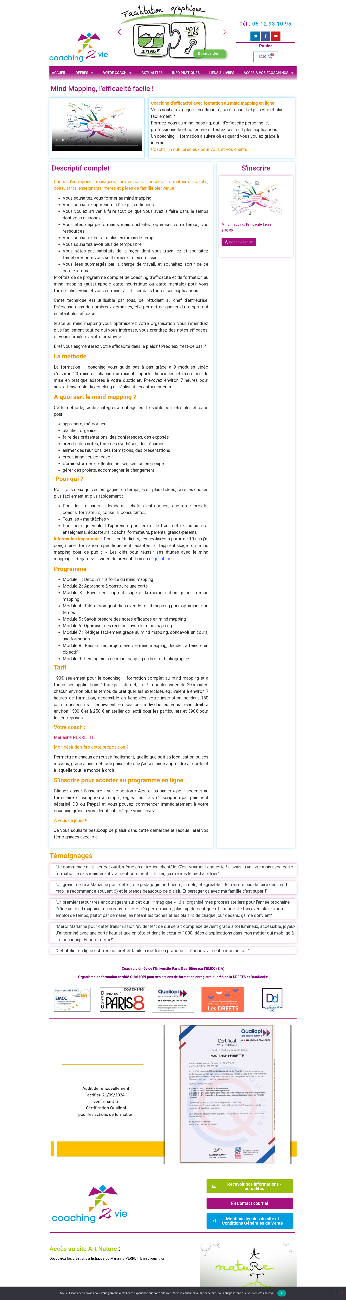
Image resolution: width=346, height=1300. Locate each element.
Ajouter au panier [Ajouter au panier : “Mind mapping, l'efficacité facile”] (239, 242)
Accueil (59, 73)
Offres (84, 73)
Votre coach (117, 73)
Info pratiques (186, 73)
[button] (119, 31)
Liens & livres (221, 73)
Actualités (152, 73)
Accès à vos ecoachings (269, 73)
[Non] (339, 1293)
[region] (172, 32)
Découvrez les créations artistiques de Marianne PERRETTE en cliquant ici (106, 1258)
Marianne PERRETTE (74, 737)
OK (282, 1293)
